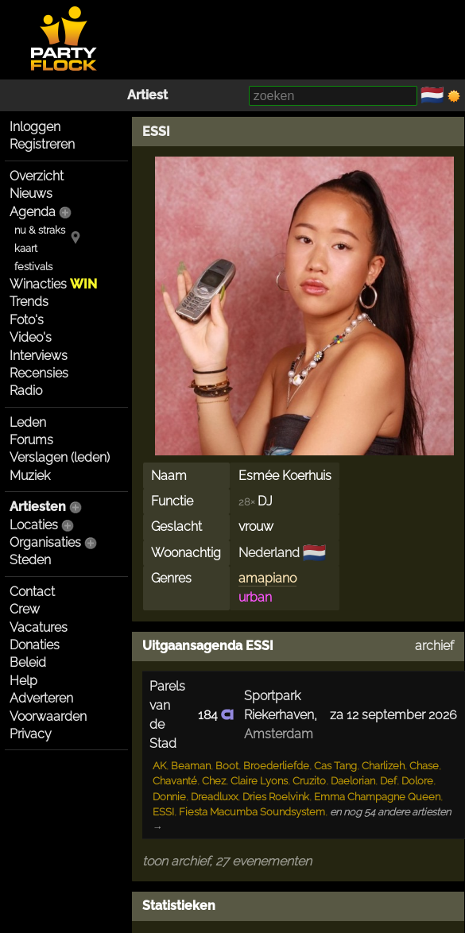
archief (434, 645)
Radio (26, 390)
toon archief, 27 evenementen (227, 861)
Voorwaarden (48, 716)
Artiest (147, 95)
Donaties (35, 644)
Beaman (191, 766)
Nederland (269, 552)
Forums (31, 439)
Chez (214, 781)
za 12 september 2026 (393, 714)
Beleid (28, 662)
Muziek (30, 475)
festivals (33, 267)
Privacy (31, 733)
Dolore (417, 781)
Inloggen (35, 126)
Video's (31, 337)
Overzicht (37, 176)
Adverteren (41, 698)
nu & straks (39, 230)
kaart (25, 248)
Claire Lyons (259, 781)
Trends (29, 301)
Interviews (39, 355)
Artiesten (38, 506)
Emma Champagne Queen (377, 797)
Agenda (33, 211)
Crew (25, 609)
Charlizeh (383, 766)
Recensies (39, 373)
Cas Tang (335, 766)
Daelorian (353, 781)
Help (23, 680)
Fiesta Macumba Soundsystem (252, 812)
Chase (424, 766)
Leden (28, 422)
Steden (30, 559)
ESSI (156, 131)
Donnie (169, 797)
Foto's (27, 319)
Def (388, 781)
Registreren (42, 144)
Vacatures (39, 627)
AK (159, 766)
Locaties (34, 524)
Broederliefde (276, 766)
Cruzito (309, 781)
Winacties (53, 284)
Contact (32, 591)
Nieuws (31, 193)
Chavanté (175, 781)
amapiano (267, 578)
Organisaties (45, 542)
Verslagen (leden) (60, 457)
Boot (226, 766)
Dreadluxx (214, 797)
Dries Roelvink (275, 797)
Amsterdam (278, 733)
